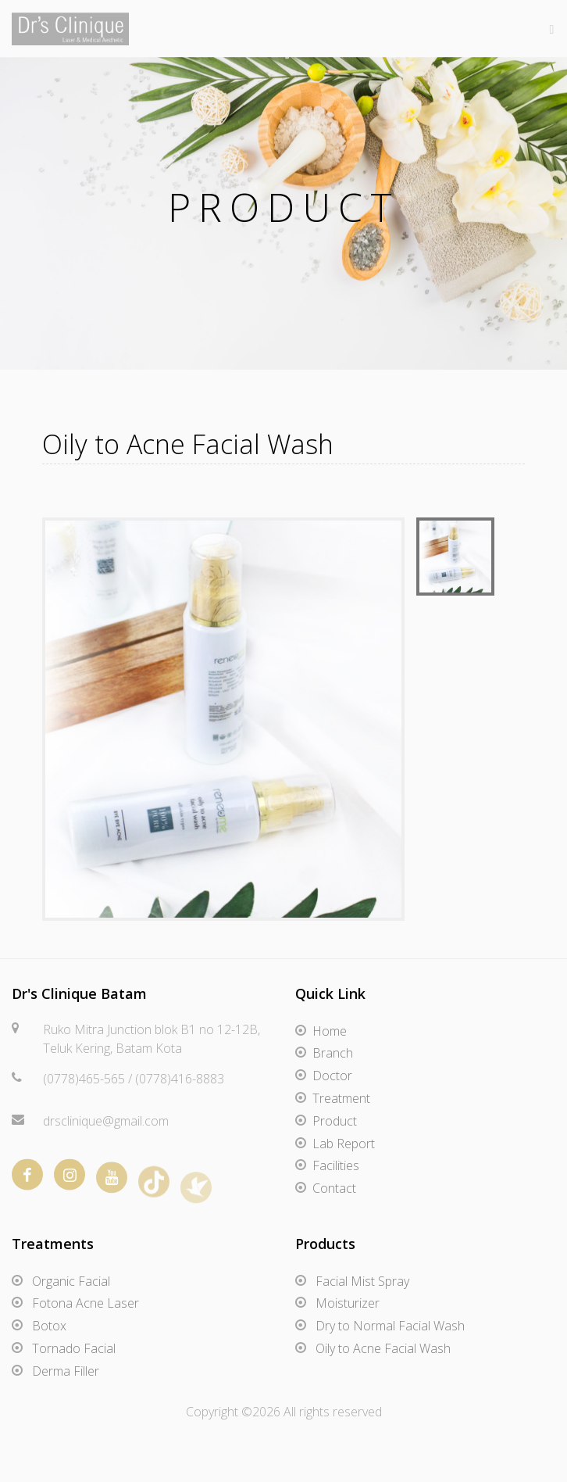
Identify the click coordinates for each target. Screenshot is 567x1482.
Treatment (341, 1098)
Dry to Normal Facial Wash (390, 1325)
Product (334, 1120)
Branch (332, 1052)
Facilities (335, 1165)
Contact (334, 1188)
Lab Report (343, 1143)
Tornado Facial (74, 1348)
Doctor (332, 1075)
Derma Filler (65, 1371)
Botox (49, 1325)
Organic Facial (71, 1281)
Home (329, 1031)
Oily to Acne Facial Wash (383, 1348)
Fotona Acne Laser (85, 1303)
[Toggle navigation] (547, 28)
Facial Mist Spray (362, 1281)
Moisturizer (348, 1303)
